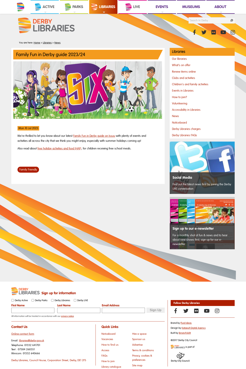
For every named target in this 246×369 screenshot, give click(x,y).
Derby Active (21, 300)
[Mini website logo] (178, 347)
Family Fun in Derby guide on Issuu (94, 136)
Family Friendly (28, 169)
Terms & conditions (143, 350)
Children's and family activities (190, 84)
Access (105, 350)
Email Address (110, 305)
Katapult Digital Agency (194, 328)
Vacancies (107, 339)
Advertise (137, 344)
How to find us (109, 344)
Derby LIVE (82, 300)
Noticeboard (179, 122)
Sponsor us (138, 339)
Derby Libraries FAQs (184, 135)
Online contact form (22, 333)
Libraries (47, 42)
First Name (18, 305)
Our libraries (179, 59)
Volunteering (179, 103)
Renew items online (184, 71)
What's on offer (181, 65)
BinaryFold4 (185, 333)
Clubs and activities (183, 78)
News (57, 42)
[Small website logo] (25, 291)
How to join (108, 361)
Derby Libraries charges (186, 129)
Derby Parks (41, 300)
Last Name (64, 305)
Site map (137, 365)
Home (37, 42)
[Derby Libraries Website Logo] (46, 26)
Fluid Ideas (186, 323)
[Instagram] (217, 311)
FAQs (104, 355)
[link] (45, 13)
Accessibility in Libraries (186, 110)
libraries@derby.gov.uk (31, 340)
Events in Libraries (183, 90)
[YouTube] (206, 311)
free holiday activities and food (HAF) (59, 148)
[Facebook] (175, 311)
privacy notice (67, 316)
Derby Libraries (62, 300)
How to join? (179, 97)
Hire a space (139, 333)
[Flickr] (196, 311)
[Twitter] (186, 311)
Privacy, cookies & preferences (142, 358)
